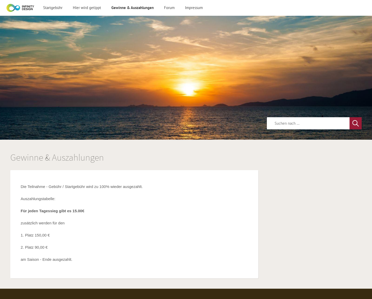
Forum (169, 7)
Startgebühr (53, 7)
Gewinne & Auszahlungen (132, 7)
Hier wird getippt (87, 7)
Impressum (194, 7)
